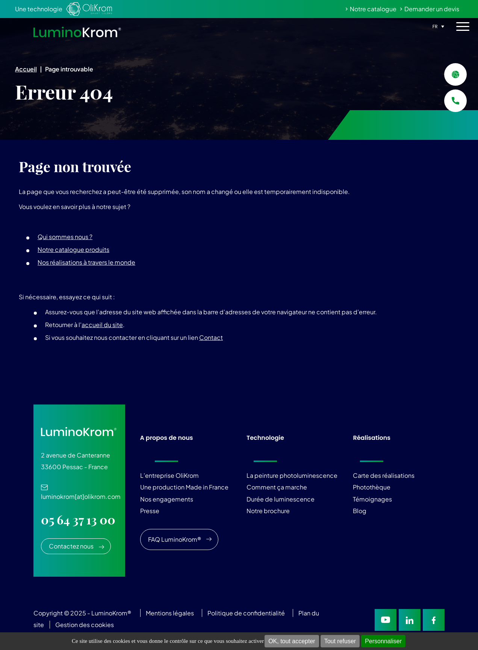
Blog (359, 511)
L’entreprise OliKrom (169, 475)
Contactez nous (71, 546)
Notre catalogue (373, 9)
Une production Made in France (184, 487)
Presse (149, 511)
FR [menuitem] (435, 26)
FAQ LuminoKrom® (174, 539)
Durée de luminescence (281, 499)
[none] (437, 26)
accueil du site (102, 325)
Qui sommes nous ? (65, 237)
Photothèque (371, 487)
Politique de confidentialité (246, 613)
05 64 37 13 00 (78, 519)
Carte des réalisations (383, 475)
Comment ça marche (277, 487)
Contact (211, 337)
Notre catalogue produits (73, 249)
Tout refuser (340, 641)
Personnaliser (383, 641)
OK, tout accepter (291, 641)
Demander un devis (431, 9)
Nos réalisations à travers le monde (86, 262)
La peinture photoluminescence (292, 475)
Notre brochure (268, 511)
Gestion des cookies (84, 625)
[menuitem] (437, 26)
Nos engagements (166, 499)
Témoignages (372, 499)
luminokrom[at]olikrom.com (81, 492)
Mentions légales (170, 613)
